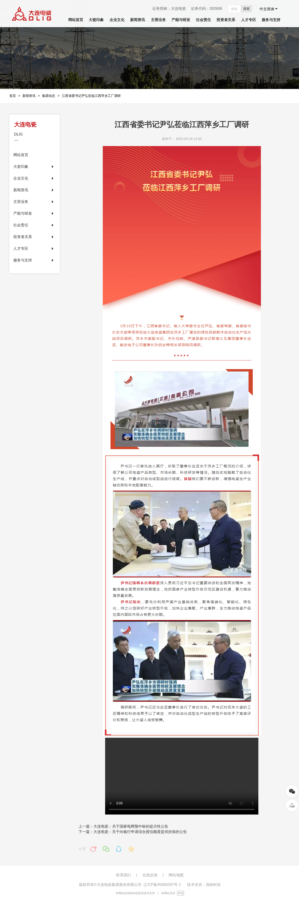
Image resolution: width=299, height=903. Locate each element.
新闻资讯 (29, 96)
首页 (12, 96)
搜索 (246, 9)
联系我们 (123, 875)
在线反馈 (149, 875)
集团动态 (48, 96)
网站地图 (176, 875)
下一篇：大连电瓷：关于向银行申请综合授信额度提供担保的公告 (132, 832)
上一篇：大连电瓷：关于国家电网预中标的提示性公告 (123, 826)
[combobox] (268, 9)
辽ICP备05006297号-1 (162, 885)
